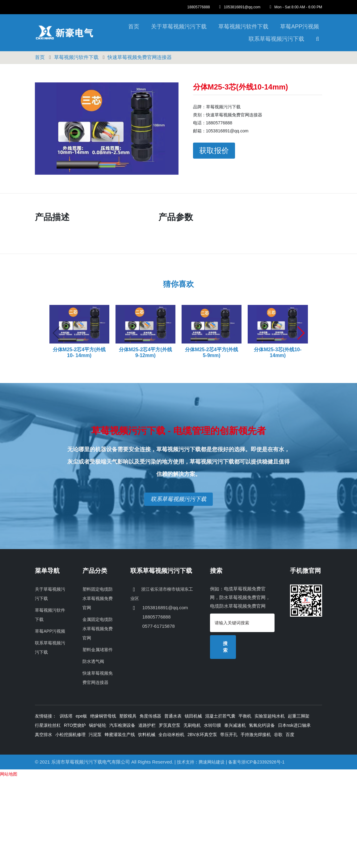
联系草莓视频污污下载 (276, 39)
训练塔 (66, 716)
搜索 (225, 647)
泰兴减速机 (235, 725)
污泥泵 (95, 734)
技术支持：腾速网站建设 (201, 762)
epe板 (81, 716)
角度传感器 (150, 716)
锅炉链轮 (97, 725)
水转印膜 (212, 725)
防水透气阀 (93, 661)
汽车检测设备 (122, 725)
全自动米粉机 (171, 734)
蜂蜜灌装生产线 (120, 734)
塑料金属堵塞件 (97, 649)
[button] (300, 333)
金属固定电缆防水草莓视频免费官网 (97, 628)
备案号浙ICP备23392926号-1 (256, 762)
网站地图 (8, 774)
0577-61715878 (158, 626)
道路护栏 (147, 725)
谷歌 (278, 734)
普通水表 (173, 716)
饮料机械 (146, 734)
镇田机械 (193, 716)
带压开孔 (228, 734)
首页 (133, 26)
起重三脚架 (298, 716)
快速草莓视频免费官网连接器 (139, 57)
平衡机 (244, 716)
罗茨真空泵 (169, 725)
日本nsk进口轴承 (294, 725)
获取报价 (214, 150)
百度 (290, 734)
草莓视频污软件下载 (243, 26)
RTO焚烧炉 (75, 725)
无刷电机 (192, 725)
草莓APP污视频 (299, 26)
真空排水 (43, 734)
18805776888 (198, 7)
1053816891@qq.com (239, 7)
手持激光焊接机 (256, 734)
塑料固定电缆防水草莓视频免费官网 (97, 598)
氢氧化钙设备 (262, 725)
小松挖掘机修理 (70, 734)
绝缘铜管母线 (103, 716)
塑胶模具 (127, 716)
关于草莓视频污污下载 (179, 26)
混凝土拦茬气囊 (220, 716)
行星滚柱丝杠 (48, 725)
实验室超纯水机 (269, 716)
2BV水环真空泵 (202, 734)
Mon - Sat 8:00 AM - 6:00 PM (296, 7)
